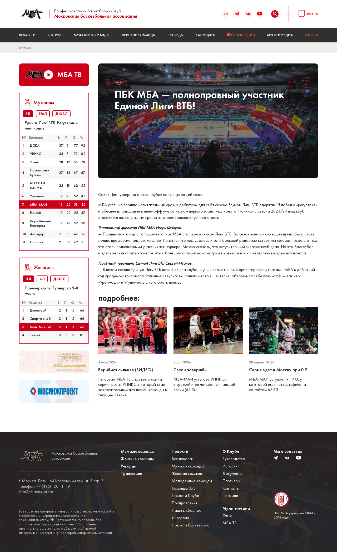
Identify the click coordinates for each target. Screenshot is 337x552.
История (229, 466)
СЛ (42, 279)
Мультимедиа (280, 34)
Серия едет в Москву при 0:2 (278, 370)
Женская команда (188, 473)
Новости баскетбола (191, 525)
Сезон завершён (190, 370)
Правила (230, 495)
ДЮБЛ (61, 113)
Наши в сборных (186, 510)
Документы (232, 473)
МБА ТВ (229, 523)
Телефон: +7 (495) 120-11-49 (44, 486)
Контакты (230, 488)
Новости (27, 34)
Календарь (205, 34)
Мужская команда (188, 466)
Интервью (180, 517)
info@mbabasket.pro (36, 491)
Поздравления (184, 503)
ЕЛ (28, 113)
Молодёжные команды (192, 481)
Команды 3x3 (183, 488)
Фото (227, 515)
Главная (25, 47)
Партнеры (231, 481)
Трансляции (131, 473)
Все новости (182, 458)
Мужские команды (91, 34)
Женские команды (138, 34)
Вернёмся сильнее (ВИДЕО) (125, 370)
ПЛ (28, 279)
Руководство (233, 458)
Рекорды (176, 34)
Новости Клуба (185, 495)
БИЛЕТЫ (311, 34)
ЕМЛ (43, 113)
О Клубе (55, 34)
